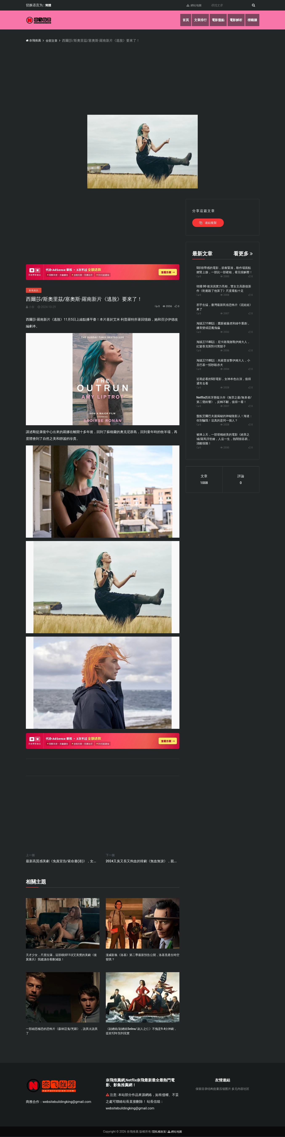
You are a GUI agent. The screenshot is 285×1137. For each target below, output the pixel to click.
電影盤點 (215, 20)
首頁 (179, 20)
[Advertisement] (152, 74)
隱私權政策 (158, 1132)
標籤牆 (252, 20)
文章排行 (195, 20)
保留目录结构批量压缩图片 (213, 1089)
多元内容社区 (240, 1089)
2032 (224, 332)
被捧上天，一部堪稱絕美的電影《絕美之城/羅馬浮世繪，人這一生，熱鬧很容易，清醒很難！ (223, 439)
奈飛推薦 (34, 40)
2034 (224, 369)
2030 (224, 447)
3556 (165, 306)
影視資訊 (33, 290)
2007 (224, 313)
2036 (224, 350)
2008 (224, 294)
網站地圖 (191, 5)
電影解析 (234, 20)
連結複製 (208, 222)
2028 (224, 387)
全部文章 (54, 41)
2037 (224, 406)
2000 (224, 276)
